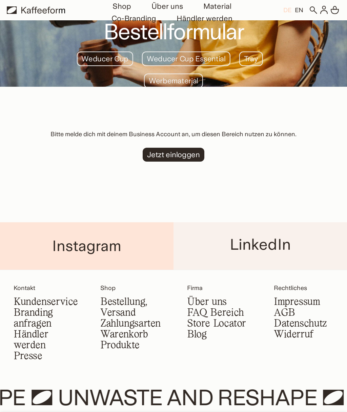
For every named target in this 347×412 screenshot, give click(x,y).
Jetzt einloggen (173, 154)
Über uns (167, 6)
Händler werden (204, 18)
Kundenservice (46, 302)
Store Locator (216, 324)
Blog (196, 334)
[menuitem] (287, 10)
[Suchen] (313, 10)
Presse (28, 356)
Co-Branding (133, 18)
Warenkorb (124, 334)
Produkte (120, 345)
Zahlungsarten (130, 324)
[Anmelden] (324, 10)
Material (217, 6)
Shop (122, 6)
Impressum (297, 302)
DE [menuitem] (287, 10)
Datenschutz (300, 324)
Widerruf (293, 334)
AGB (284, 313)
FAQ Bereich (215, 313)
